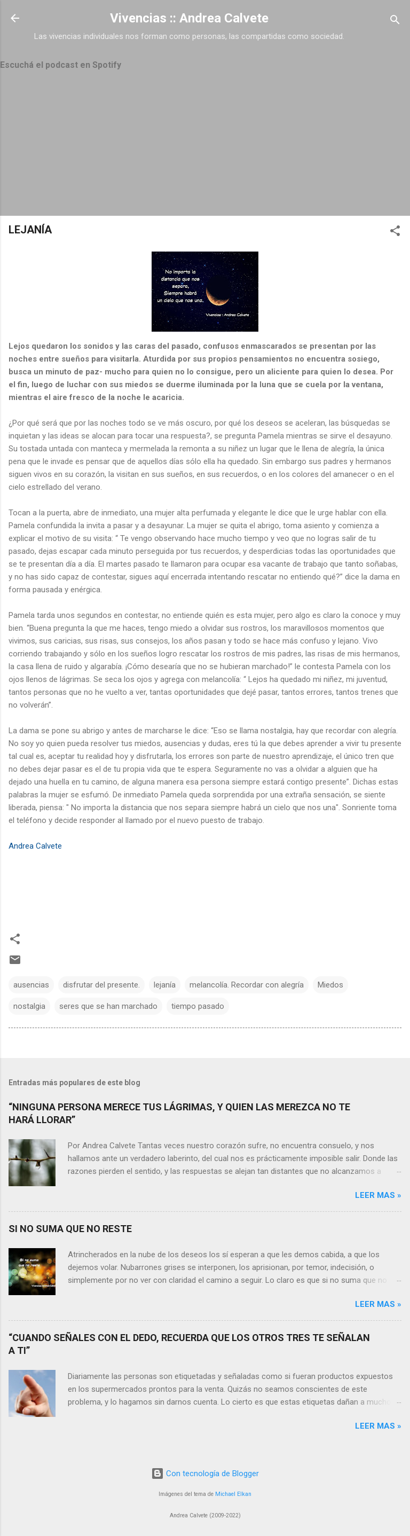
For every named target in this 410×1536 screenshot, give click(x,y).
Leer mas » (378, 1195)
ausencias (31, 985)
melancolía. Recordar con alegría (247, 985)
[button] (395, 232)
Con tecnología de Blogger (205, 1473)
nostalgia (29, 1006)
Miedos (330, 985)
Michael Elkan (233, 1494)
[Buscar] (395, 21)
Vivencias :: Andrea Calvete (189, 18)
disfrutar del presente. (101, 985)
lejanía (165, 985)
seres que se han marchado (108, 1006)
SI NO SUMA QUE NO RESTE (70, 1228)
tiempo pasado (197, 1006)
